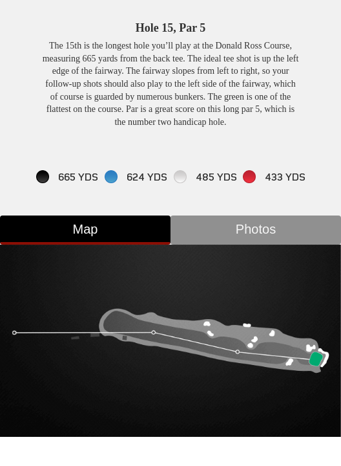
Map (85, 229)
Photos (256, 229)
